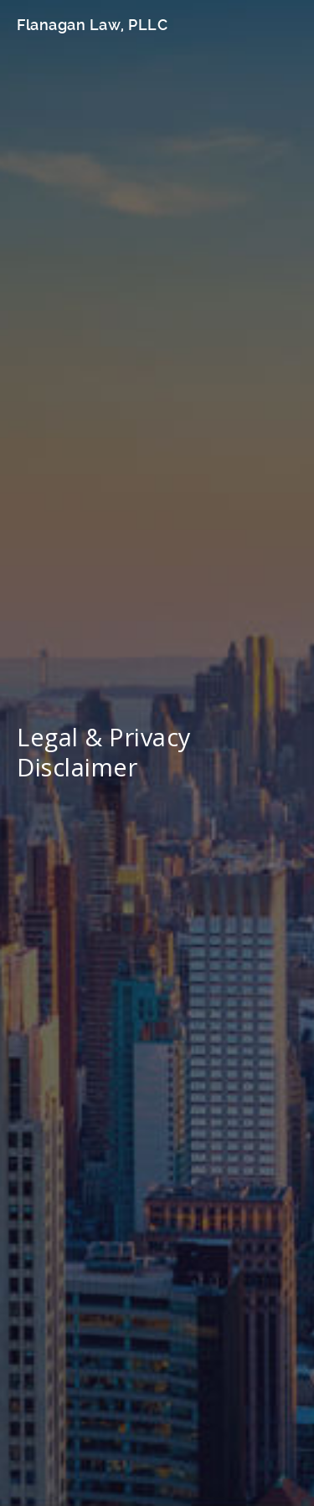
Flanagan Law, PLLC (92, 24)
